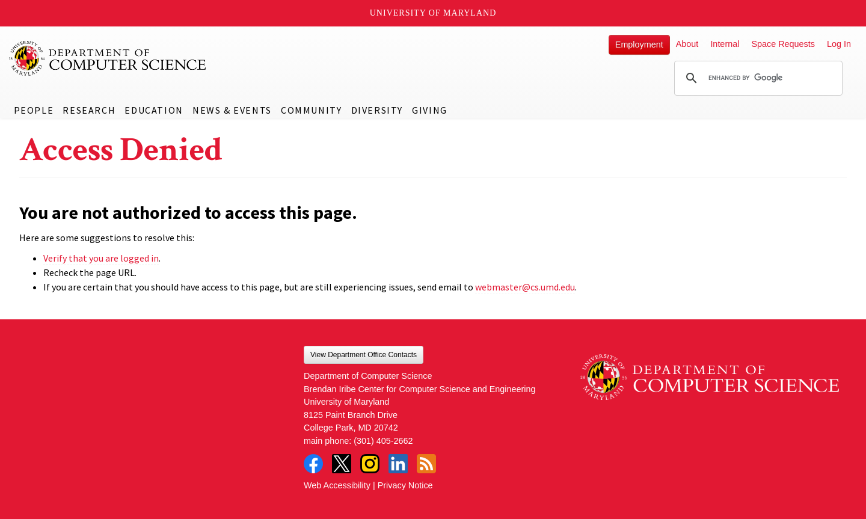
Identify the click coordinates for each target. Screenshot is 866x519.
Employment (639, 44)
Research (89, 110)
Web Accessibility (337, 485)
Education (153, 110)
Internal (724, 44)
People (34, 110)
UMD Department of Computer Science (108, 58)
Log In (839, 44)
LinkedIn (398, 463)
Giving (429, 110)
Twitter (341, 463)
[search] (756, 78)
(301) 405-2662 (383, 441)
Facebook (313, 463)
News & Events (232, 110)
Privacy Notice (405, 485)
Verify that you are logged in (101, 258)
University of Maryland (433, 12)
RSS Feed (426, 463)
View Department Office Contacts (363, 355)
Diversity (377, 110)
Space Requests (783, 44)
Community (311, 110)
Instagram (369, 463)
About (687, 44)
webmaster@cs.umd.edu (525, 287)
